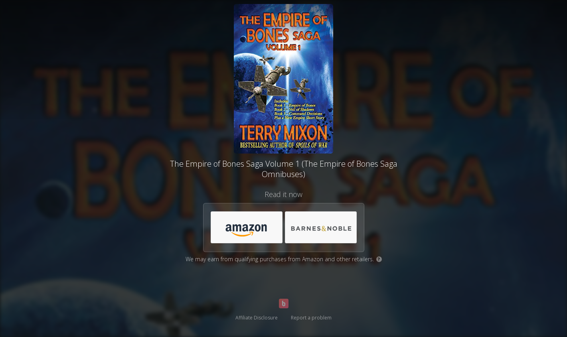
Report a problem (311, 317)
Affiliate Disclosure (256, 317)
